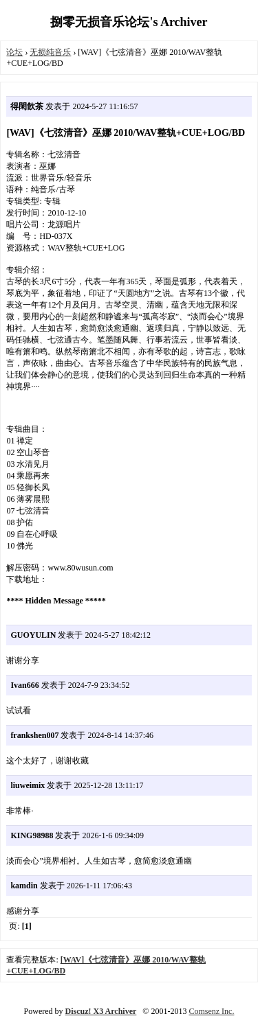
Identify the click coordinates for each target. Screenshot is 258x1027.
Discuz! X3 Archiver (101, 1011)
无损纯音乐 (50, 52)
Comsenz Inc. (211, 1011)
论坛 (14, 52)
